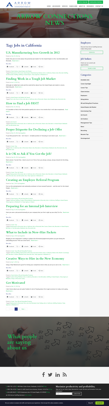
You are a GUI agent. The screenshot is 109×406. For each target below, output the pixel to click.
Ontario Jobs (55, 73)
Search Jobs (73, 6)
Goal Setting (40, 303)
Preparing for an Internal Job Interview (32, 206)
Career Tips (14, 146)
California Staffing (15, 200)
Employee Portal (96, 2)
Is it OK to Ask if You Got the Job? (29, 154)
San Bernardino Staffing (12, 74)
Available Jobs (85, 80)
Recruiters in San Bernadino (13, 228)
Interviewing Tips (86, 111)
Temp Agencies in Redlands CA (40, 74)
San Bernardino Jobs (14, 125)
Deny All (90, 403)
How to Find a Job (20, 99)
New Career (45, 226)
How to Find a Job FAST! (22, 103)
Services (65, 6)
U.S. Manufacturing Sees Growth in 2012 (33, 53)
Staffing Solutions (57, 303)
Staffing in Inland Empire (25, 74)
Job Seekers (56, 6)
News (82, 126)
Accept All (99, 403)
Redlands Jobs (54, 99)
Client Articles (14, 71)
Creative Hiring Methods (26, 200)
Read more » (15, 61)
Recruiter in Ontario (13, 254)
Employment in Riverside (16, 73)
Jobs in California (47, 73)
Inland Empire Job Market (24, 71)
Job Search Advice (37, 252)
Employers (84, 95)
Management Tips (86, 123)
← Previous (10, 309)
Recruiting (84, 130)
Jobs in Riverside (39, 99)
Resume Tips (85, 134)
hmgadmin (22, 133)
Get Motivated (15, 283)
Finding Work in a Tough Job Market (31, 79)
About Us (82, 6)
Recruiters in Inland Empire (55, 123)
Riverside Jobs (62, 99)
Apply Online (82, 2)
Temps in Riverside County (18, 278)
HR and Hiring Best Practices (25, 198)
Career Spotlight (86, 84)
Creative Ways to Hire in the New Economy (35, 259)
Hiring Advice (85, 99)
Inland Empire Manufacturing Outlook (33, 73)
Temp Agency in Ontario (28, 202)
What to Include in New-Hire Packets (31, 232)
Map (45, 386)
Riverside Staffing (63, 73)
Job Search (27, 97)
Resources (90, 6)
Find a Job (12, 99)
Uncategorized (85, 138)
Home (49, 6)
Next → (24, 309)
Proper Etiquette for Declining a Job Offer (34, 129)
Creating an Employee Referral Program (32, 180)
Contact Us (99, 6)
